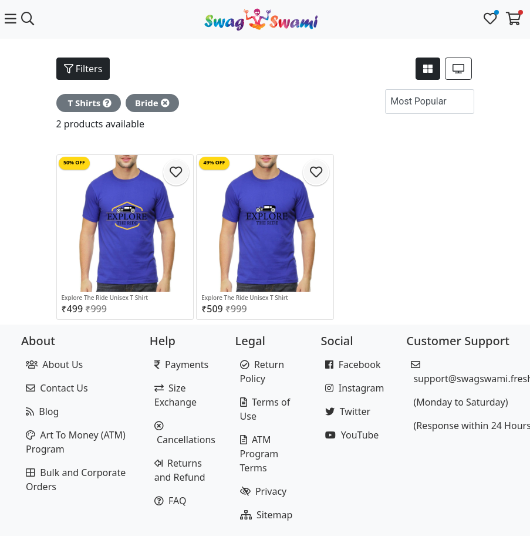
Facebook (352, 364)
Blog (42, 411)
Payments (181, 364)
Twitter (347, 411)
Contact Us (57, 388)
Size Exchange (175, 395)
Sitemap (266, 514)
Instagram (354, 388)
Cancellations (184, 433)
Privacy (263, 491)
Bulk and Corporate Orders (76, 479)
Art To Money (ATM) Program (76, 441)
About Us (54, 364)
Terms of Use (265, 409)
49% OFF (214, 162)
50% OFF (74, 162)
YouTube (352, 434)
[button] (462, 101)
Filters (83, 68)
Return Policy (262, 371)
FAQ (170, 500)
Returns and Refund (179, 470)
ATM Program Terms (259, 453)
